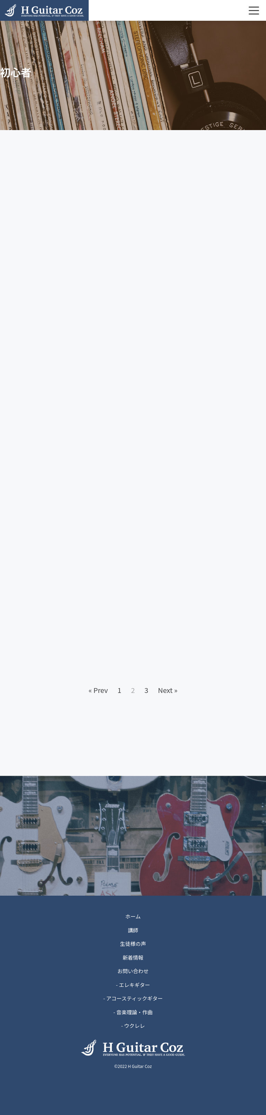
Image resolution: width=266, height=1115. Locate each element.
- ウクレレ (133, 1025)
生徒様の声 (133, 943)
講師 (133, 930)
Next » (167, 690)
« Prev (98, 690)
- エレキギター (133, 984)
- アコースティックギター (133, 998)
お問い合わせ (133, 971)
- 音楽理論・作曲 (133, 1012)
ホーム (133, 916)
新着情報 (133, 957)
